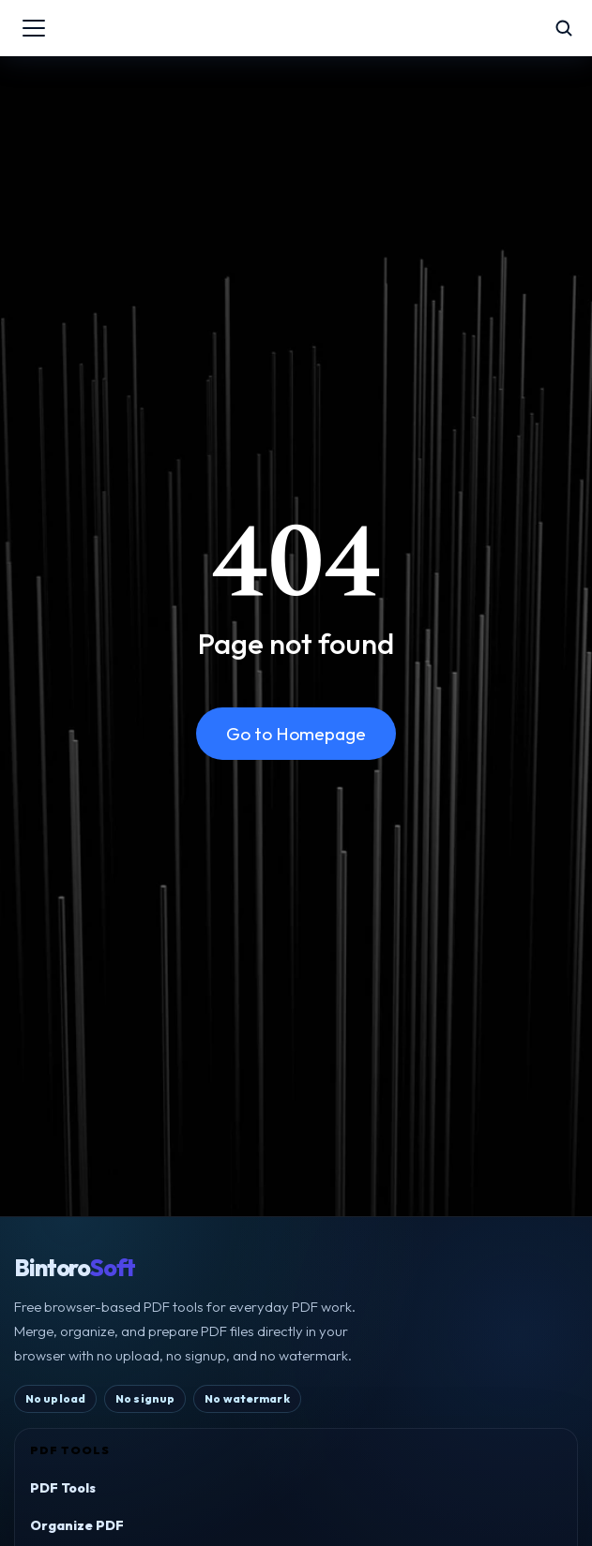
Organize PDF (77, 1525)
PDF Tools (63, 1487)
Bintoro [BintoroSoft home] (74, 1268)
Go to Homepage (296, 733)
